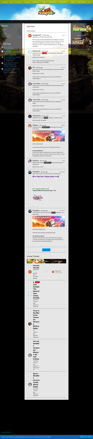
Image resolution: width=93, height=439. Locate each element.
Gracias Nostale (8, 47)
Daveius (36, 161)
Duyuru (37, 282)
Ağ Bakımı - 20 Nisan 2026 (55, 117)
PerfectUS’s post (40, 212)
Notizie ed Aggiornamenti (36, 367)
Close (89, 437)
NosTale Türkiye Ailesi (54, 173)
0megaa (19, 37)
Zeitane (35, 125)
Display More (46, 249)
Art (4, 60)
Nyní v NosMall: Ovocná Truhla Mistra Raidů (36, 380)
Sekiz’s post (39, 173)
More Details (83, 437)
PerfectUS (6, 54)
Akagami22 (7, 49)
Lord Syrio (6, 66)
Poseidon (36, 172)
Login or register (81, 2)
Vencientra (37, 116)
